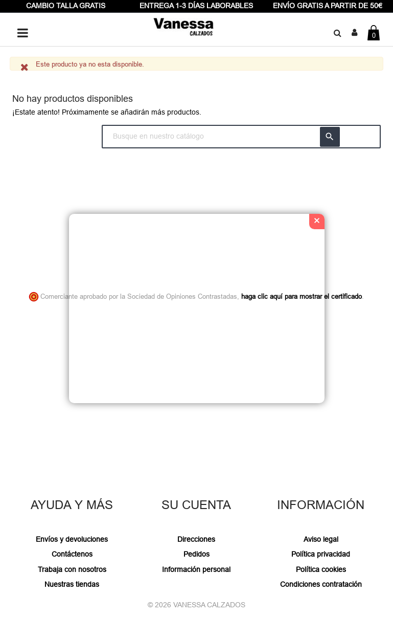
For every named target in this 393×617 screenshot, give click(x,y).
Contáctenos (72, 554)
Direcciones (196, 539)
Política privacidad (320, 554)
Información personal (196, 569)
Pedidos (196, 554)
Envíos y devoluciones (72, 539)
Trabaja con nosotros (72, 569)
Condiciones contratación (321, 584)
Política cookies (321, 569)
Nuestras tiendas (71, 584)
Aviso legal (321, 539)
